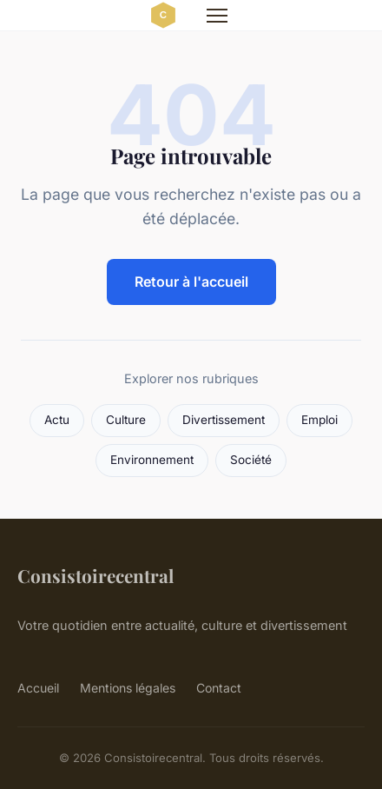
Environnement (152, 460)
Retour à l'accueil (191, 281)
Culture (126, 420)
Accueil (38, 687)
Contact (218, 687)
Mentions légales (127, 687)
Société (251, 460)
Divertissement (223, 420)
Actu (56, 420)
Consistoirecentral (95, 575)
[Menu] (217, 16)
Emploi (319, 420)
